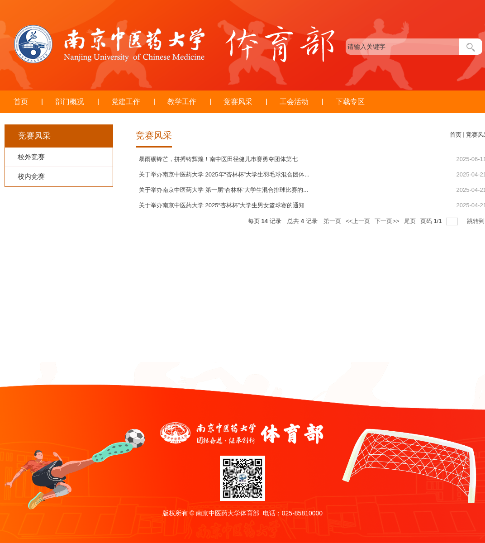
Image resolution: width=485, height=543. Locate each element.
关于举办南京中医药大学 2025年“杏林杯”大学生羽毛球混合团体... (224, 174)
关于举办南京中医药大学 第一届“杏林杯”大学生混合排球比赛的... (223, 189)
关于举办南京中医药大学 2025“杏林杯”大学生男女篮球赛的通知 (221, 205)
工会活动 (294, 101)
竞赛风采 (237, 101)
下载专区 (350, 101)
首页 (21, 101)
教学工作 (181, 101)
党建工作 (125, 101)
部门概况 (69, 101)
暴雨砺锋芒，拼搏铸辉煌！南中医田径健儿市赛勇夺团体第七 (218, 159)
